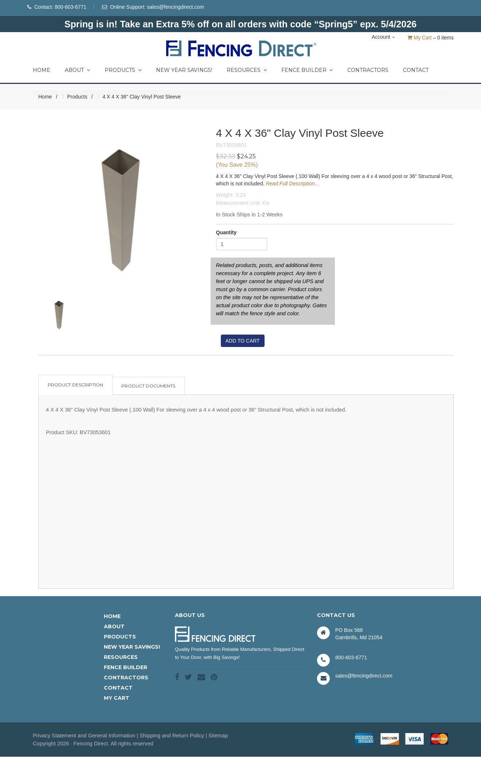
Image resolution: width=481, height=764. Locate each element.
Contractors (367, 70)
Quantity (226, 232)
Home (41, 70)
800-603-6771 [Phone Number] (70, 7)
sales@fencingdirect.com (175, 7)
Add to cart (243, 341)
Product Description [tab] (75, 384)
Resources (247, 70)
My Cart (419, 37)
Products (123, 70)
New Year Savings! (184, 70)
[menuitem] (42, 68)
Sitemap (218, 735)
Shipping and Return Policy (172, 735)
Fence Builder (307, 70)
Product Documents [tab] (148, 386)
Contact (416, 70)
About (77, 70)
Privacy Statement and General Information (84, 735)
